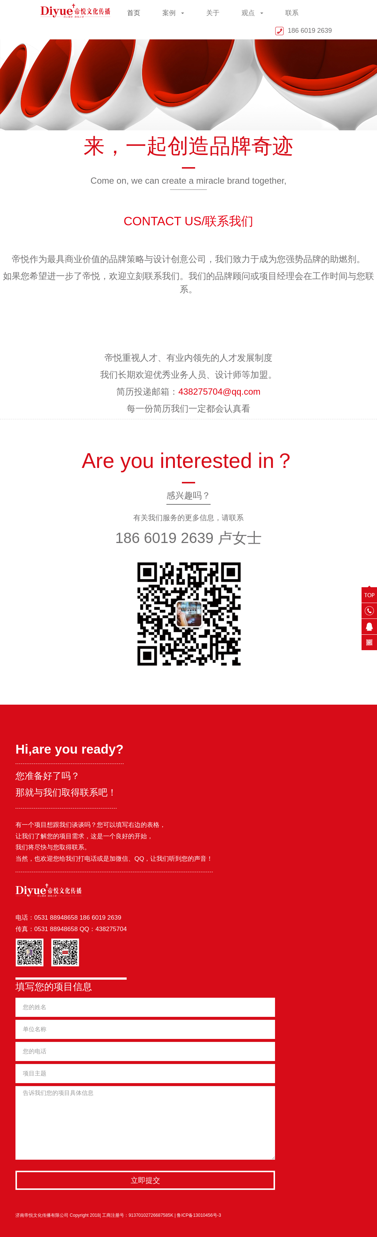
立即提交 (145, 1180)
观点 (252, 13)
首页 (133, 13)
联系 (292, 13)
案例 (173, 13)
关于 (212, 13)
